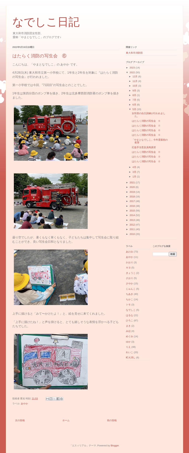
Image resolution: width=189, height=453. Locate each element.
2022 (133, 72)
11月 (135, 81)
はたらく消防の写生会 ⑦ (146, 125)
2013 (133, 220)
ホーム (66, 420)
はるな (129, 315)
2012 (133, 224)
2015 (133, 210)
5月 (135, 109)
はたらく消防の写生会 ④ (146, 152)
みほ (128, 331)
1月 (135, 176)
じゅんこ (130, 288)
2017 (133, 201)
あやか (24, 403)
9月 (135, 90)
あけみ (129, 251)
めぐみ (129, 336)
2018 (133, 196)
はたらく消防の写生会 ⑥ (146, 130)
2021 (133, 182)
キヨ (128, 267)
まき (128, 325)
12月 (135, 76)
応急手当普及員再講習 (144, 147)
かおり (129, 262)
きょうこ (130, 273)
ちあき (129, 294)
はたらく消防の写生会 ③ (146, 156)
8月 (135, 95)
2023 (133, 67)
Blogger (115, 445)
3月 (135, 172)
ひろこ (129, 320)
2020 (133, 187)
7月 (135, 99)
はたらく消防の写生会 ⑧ (146, 120)
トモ (128, 304)
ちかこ (129, 299)
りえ (128, 347)
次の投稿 (20, 420)
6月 (135, 104)
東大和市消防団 (134, 52)
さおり (129, 278)
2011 (133, 229)
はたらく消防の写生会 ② (146, 161)
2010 (133, 234)
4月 (135, 167)
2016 (133, 206)
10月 (135, 85)
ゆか (128, 341)
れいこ (129, 352)
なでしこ (130, 310)
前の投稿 (112, 420)
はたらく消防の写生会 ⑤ (146, 135)
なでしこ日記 (46, 22)
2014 (133, 215)
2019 (133, 192)
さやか (129, 283)
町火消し (130, 357)
